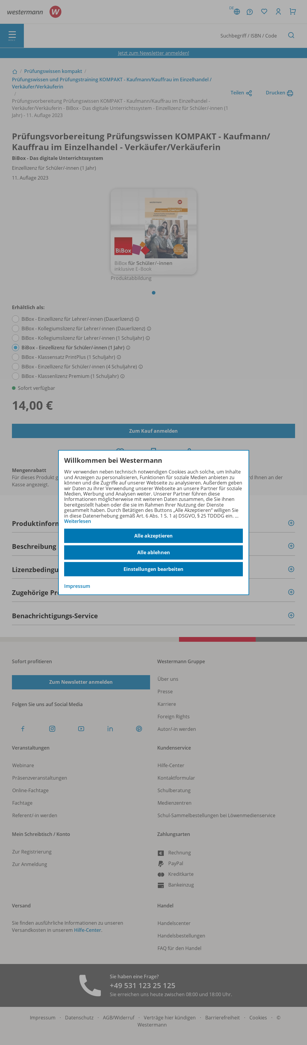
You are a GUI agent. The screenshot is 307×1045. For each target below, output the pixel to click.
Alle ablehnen (153, 552)
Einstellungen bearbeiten (153, 569)
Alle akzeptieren (153, 535)
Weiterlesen (77, 521)
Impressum (77, 586)
